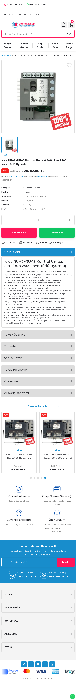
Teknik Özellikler (15, 334)
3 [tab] (38, 478)
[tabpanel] (19, 442)
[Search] (38, 34)
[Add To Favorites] (69, 65)
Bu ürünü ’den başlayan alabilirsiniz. (34, 178)
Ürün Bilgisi (12, 252)
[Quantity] (38, 220)
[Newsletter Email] (38, 562)
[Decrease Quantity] (6, 220)
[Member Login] (64, 25)
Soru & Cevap (13, 358)
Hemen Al (57, 232)
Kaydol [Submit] (65, 562)
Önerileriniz (12, 381)
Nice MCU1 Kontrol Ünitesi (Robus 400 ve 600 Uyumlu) (57, 456)
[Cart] (71, 25)
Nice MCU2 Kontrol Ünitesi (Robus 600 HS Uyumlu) (19, 456)
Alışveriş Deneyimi (16, 393)
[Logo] (23, 24)
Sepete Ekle (19, 232)
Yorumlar (10, 346)
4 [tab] (41, 478)
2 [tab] (34, 478)
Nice (27, 192)
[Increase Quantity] (69, 220)
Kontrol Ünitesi (32, 187)
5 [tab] (45, 478)
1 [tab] (31, 478)
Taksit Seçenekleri (16, 369)
